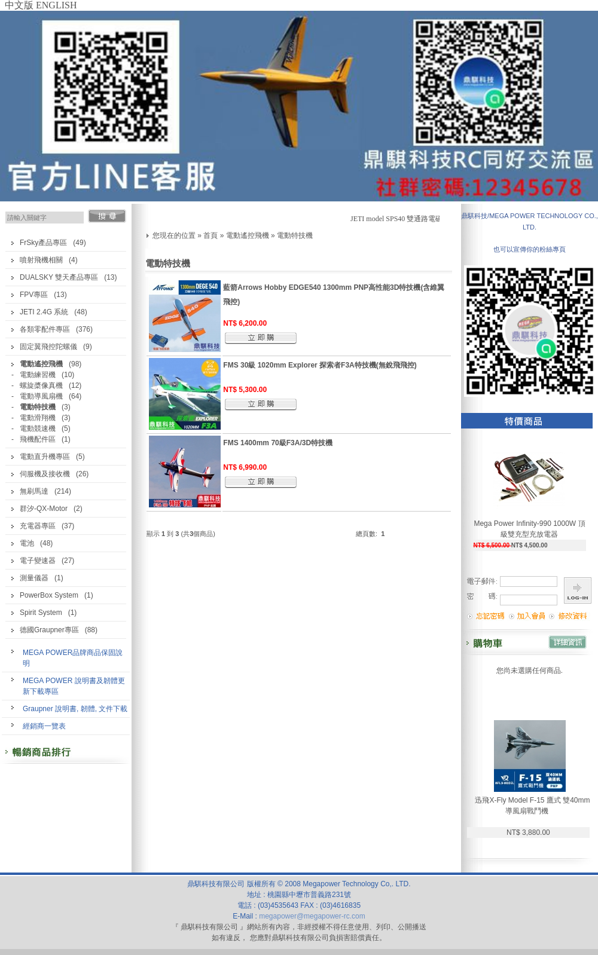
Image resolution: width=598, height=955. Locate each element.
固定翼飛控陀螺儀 (48, 346)
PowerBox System (49, 595)
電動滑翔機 (38, 418)
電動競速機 (38, 428)
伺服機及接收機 (45, 474)
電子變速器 (38, 560)
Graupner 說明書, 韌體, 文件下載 (75, 709)
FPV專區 (34, 294)
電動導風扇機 (41, 396)
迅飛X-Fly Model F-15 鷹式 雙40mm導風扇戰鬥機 (532, 805)
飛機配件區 (38, 439)
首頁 (210, 235)
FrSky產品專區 (43, 242)
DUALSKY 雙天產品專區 (59, 277)
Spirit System (41, 612)
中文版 (19, 5)
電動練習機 (38, 375)
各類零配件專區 (45, 329)
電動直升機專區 (45, 456)
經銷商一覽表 (44, 726)
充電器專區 (38, 526)
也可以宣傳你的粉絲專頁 (529, 249)
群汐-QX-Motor (44, 508)
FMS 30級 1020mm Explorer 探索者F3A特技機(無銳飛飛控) (319, 365)
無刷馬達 (34, 491)
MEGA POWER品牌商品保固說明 (73, 658)
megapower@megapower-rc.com (312, 916)
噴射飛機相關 (41, 260)
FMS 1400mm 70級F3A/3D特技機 (277, 443)
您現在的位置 (174, 235)
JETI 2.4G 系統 (44, 312)
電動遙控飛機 (247, 235)
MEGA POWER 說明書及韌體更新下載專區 (74, 686)
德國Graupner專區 (49, 630)
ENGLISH (56, 5)
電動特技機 (295, 235)
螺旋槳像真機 (41, 385)
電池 (27, 543)
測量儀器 (34, 578)
